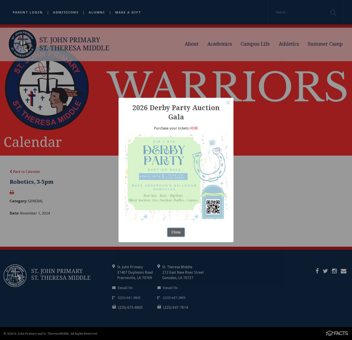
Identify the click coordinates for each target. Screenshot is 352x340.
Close (176, 232)
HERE (193, 128)
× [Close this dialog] (228, 103)
